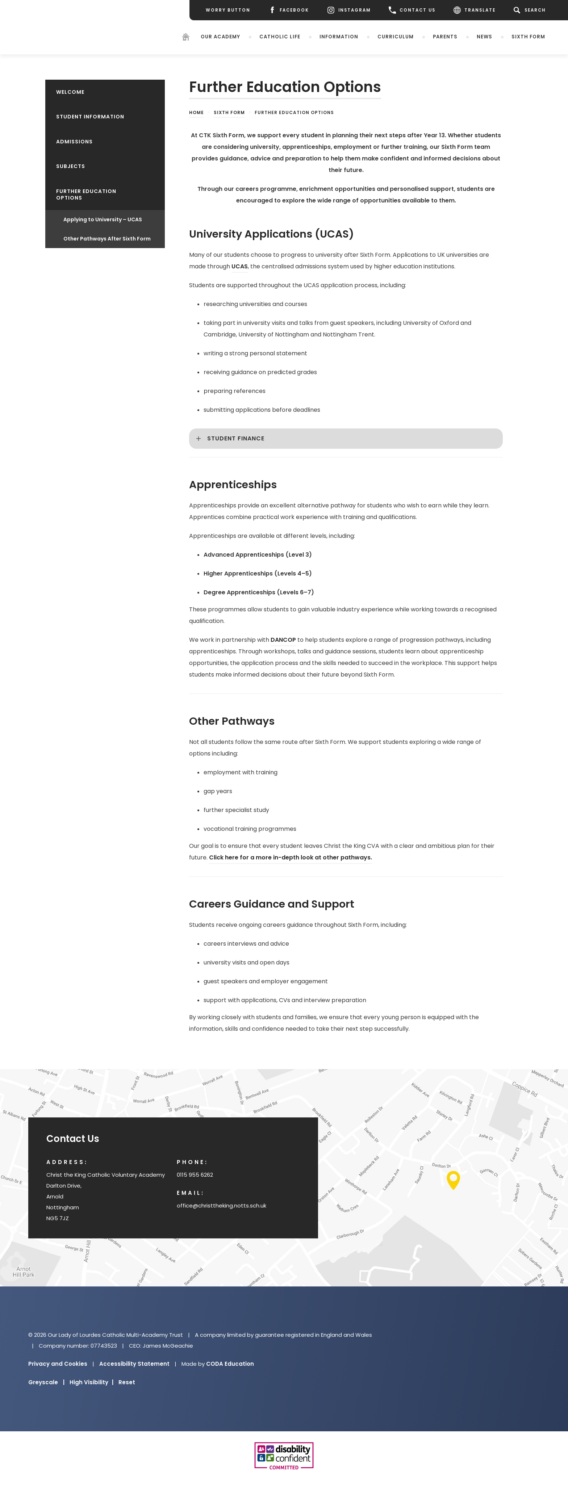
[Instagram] (349, 10)
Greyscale (46, 1382)
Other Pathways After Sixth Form (107, 238)
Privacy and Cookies (57, 1364)
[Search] (531, 10)
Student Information (90, 116)
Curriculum (395, 36)
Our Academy (220, 36)
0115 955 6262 (195, 1175)
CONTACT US (412, 10)
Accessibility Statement (134, 1364)
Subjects (70, 166)
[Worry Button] (228, 10)
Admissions (74, 141)
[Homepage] (185, 38)
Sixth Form (528, 36)
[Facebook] (288, 10)
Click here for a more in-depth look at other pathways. (290, 857)
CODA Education (230, 1364)
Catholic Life (279, 36)
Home (196, 112)
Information (339, 36)
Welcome (70, 92)
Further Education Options (86, 194)
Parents (445, 36)
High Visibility (91, 1382)
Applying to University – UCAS (102, 219)
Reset (126, 1382)
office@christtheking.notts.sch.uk (221, 1205)
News (484, 36)
